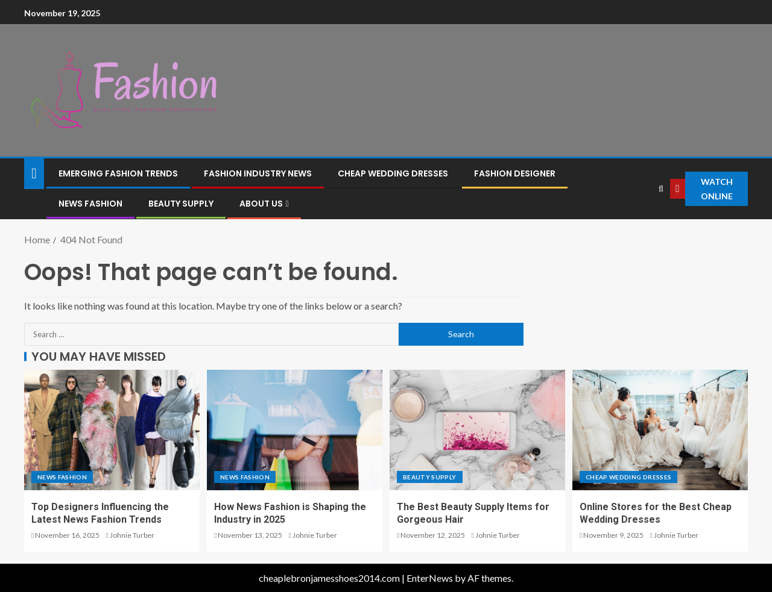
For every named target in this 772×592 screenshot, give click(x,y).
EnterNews (430, 578)
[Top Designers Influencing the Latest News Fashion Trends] (112, 430)
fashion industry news (258, 173)
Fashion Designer (514, 173)
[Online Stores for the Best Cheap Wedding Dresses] (660, 430)
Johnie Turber (132, 535)
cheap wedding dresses (393, 173)
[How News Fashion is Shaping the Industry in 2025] (294, 430)
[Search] (661, 189)
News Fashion (90, 204)
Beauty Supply (181, 204)
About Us (261, 204)
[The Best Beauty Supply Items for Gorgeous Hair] (477, 430)
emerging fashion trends (118, 173)
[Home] (34, 172)
